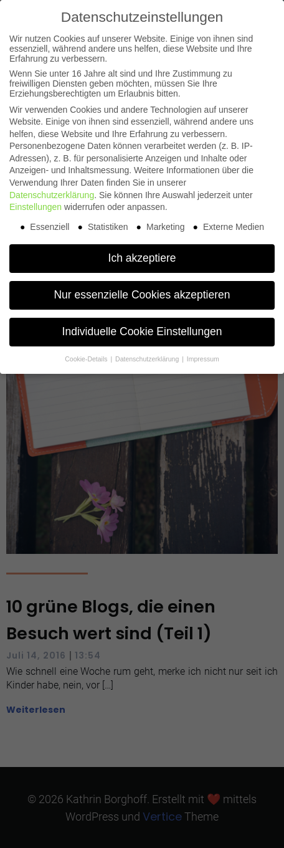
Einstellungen (35, 207)
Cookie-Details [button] (87, 359)
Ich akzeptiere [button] (142, 258)
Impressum (203, 359)
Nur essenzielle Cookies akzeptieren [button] (142, 294)
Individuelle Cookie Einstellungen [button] (142, 331)
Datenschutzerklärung (51, 195)
